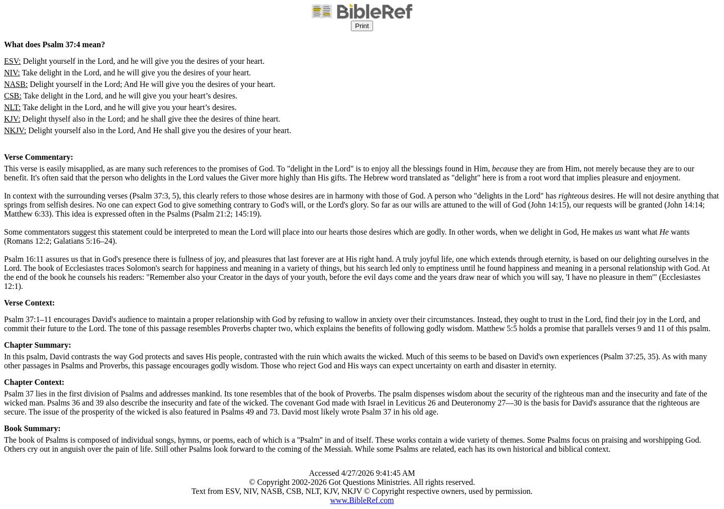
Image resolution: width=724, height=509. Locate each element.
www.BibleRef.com (362, 500)
